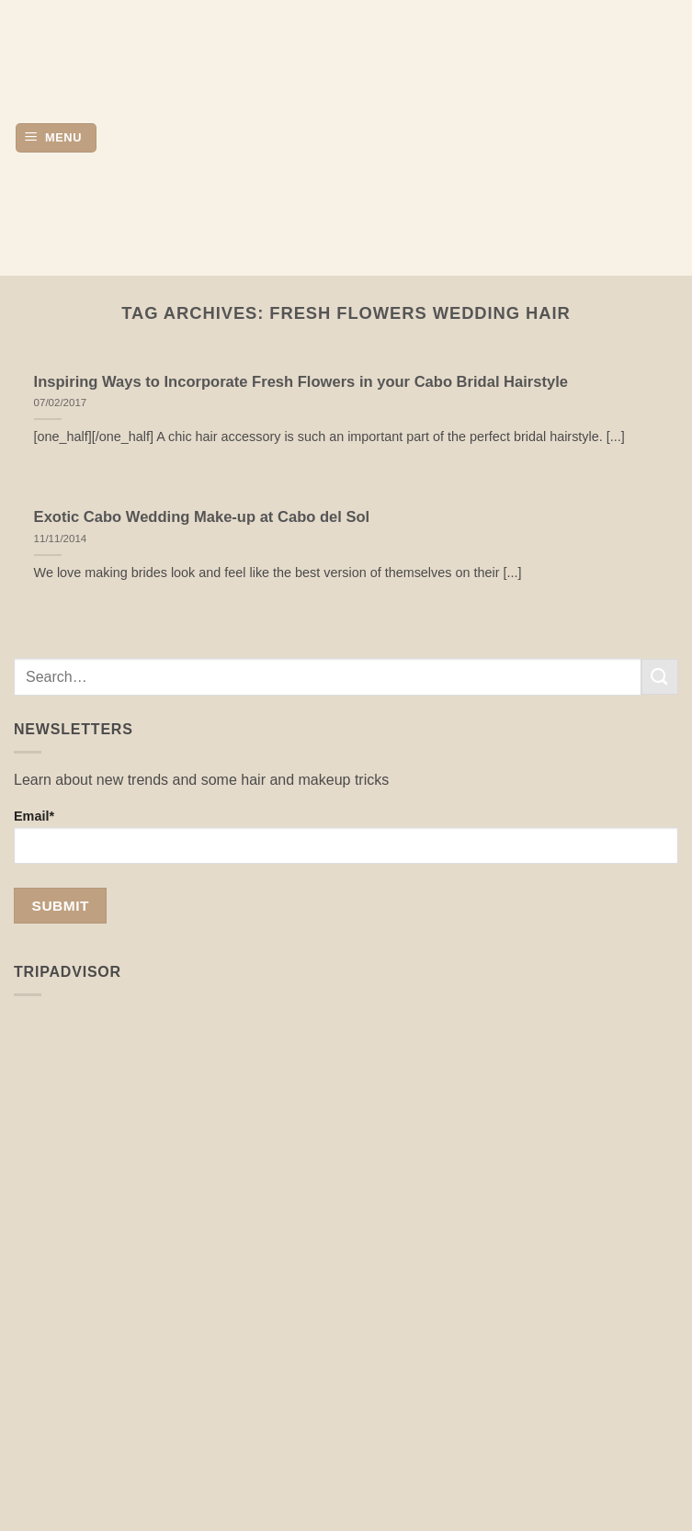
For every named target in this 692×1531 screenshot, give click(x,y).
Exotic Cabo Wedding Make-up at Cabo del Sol (202, 517)
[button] (56, 138)
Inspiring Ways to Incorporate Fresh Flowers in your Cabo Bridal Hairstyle (301, 382)
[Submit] (659, 677)
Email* (346, 836)
